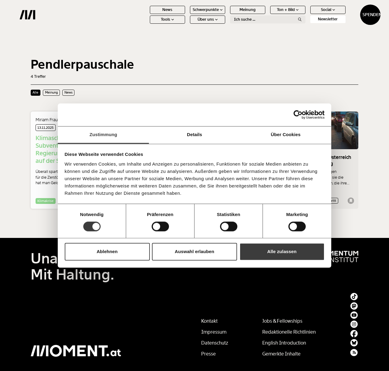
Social (306, 14)
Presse (208, 354)
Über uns (185, 24)
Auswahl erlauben (194, 251)
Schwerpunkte (185, 14)
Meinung (226, 14)
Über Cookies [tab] (286, 134)
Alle (35, 92)
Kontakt (209, 321)
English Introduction (284, 343)
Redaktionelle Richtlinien (289, 332)
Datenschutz (214, 343)
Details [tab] (194, 134)
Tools (145, 24)
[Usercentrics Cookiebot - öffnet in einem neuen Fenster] (298, 114)
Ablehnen (107, 251)
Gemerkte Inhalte (281, 354)
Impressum (213, 332)
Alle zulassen (281, 251)
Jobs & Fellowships (282, 321)
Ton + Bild (266, 14)
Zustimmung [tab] (103, 134)
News (145, 14)
